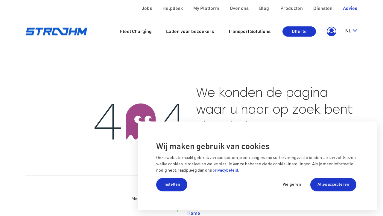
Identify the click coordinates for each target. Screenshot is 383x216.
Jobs (147, 8)
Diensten (323, 8)
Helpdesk (173, 8)
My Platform (206, 8)
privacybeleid (225, 170)
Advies (350, 8)
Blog (264, 8)
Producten (292, 8)
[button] (330, 31)
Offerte (299, 31)
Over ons (240, 8)
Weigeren (292, 184)
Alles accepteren (333, 184)
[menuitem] (136, 32)
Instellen (171, 184)
